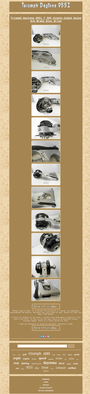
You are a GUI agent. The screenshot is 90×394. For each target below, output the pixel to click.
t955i (22, 369)
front (44, 367)
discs (52, 368)
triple (17, 358)
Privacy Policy (46, 388)
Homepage (45, 379)
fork (66, 359)
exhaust (61, 367)
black (61, 363)
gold (24, 354)
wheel (69, 364)
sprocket (50, 359)
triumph (35, 353)
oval (53, 355)
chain (75, 363)
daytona (50, 363)
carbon (72, 367)
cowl (58, 355)
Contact (46, 385)
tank (77, 359)
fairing (25, 363)
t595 (47, 354)
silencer (46, 371)
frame (34, 359)
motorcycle (36, 363)
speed (42, 358)
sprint (76, 354)
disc (37, 368)
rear (16, 363)
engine (26, 358)
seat (63, 354)
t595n (71, 358)
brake (59, 358)
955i (29, 367)
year (19, 355)
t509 (17, 368)
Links (46, 382)
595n (13, 355)
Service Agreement (46, 390)
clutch (70, 355)
